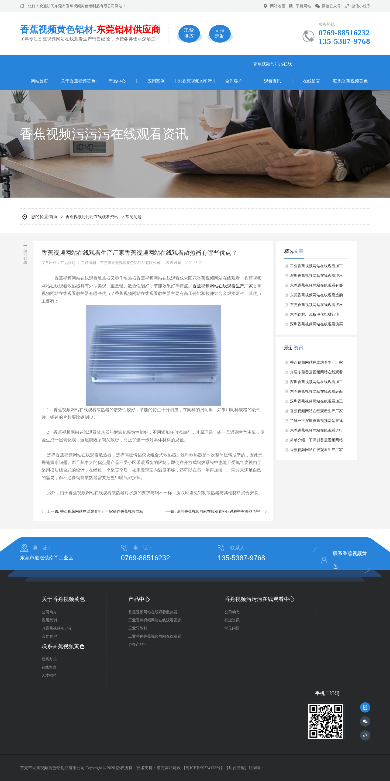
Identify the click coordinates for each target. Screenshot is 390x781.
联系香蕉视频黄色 (350, 81)
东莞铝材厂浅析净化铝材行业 (314, 314)
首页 (53, 217)
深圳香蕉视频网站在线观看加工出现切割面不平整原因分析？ (316, 383)
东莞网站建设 (169, 768)
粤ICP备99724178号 (203, 768)
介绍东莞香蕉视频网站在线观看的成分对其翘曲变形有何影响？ (316, 373)
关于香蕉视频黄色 (78, 81)
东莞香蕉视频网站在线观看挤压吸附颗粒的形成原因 (316, 306)
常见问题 (133, 217)
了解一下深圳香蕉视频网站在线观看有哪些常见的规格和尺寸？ (316, 422)
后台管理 (237, 768)
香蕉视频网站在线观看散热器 (152, 612)
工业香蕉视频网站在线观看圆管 (154, 620)
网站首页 (39, 81)
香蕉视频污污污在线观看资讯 (272, 72)
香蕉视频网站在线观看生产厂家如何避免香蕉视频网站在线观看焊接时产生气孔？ (316, 363)
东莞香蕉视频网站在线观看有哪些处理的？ (316, 286)
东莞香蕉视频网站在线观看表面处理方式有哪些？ (316, 393)
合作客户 (233, 81)
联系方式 (49, 659)
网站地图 (277, 6)
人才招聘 (49, 675)
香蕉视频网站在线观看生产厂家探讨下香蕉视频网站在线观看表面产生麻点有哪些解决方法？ (316, 412)
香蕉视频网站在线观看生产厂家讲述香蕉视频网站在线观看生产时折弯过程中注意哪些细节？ (316, 451)
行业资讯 (232, 620)
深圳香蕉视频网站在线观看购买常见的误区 (316, 325)
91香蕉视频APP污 (195, 81)
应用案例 (156, 81)
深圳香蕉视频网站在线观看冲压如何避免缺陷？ (316, 277)
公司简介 (49, 612)
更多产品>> (138, 644)
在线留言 (311, 81)
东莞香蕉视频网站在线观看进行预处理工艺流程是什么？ (316, 431)
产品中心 (117, 81)
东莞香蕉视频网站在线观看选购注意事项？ (316, 296)
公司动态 (232, 612)
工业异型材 (137, 628)
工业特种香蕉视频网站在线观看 (154, 636)
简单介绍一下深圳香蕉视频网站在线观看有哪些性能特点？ (316, 441)
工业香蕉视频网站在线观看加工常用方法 (316, 267)
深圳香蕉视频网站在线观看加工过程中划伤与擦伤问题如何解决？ (316, 402)
